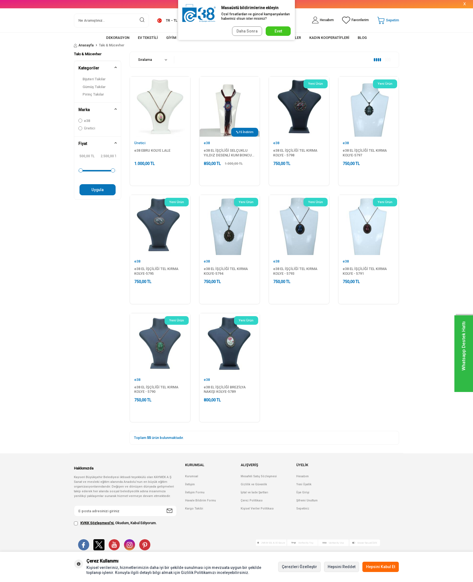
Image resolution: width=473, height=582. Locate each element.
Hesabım (302, 476)
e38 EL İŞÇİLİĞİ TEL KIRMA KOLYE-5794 (226, 271)
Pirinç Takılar (93, 94)
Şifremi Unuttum (307, 500)
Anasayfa (84, 45)
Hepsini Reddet (341, 566)
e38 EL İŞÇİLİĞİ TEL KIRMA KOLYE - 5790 (156, 389)
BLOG (362, 38)
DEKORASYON (118, 38)
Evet (278, 31)
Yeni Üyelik (304, 484)
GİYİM (171, 38)
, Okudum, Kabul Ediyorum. (115, 523)
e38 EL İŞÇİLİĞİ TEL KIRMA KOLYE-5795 (156, 271)
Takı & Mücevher (87, 54)
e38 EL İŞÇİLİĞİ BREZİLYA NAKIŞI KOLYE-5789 (225, 389)
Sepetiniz (302, 508)
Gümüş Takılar (94, 87)
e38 (84, 121)
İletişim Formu (195, 492)
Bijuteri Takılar (94, 79)
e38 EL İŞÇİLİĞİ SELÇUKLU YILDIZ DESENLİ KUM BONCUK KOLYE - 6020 (229, 153)
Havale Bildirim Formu (200, 500)
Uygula (97, 190)
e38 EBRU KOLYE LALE (152, 150)
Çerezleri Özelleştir (299, 566)
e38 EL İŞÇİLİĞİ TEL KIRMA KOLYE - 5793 (295, 271)
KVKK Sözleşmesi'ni (96, 523)
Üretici (86, 128)
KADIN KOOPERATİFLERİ (329, 38)
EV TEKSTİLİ (148, 38)
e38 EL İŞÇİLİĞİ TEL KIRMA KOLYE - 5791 (365, 271)
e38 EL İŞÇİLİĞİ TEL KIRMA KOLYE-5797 (365, 152)
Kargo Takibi (194, 508)
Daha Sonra (246, 31)
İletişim (190, 484)
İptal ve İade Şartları (254, 492)
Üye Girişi (302, 492)
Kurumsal (191, 476)
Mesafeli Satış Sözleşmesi (259, 476)
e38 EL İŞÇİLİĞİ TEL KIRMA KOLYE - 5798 (295, 152)
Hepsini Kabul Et (380, 566)
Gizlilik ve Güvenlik (254, 484)
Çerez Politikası (252, 500)
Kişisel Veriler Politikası (257, 508)
